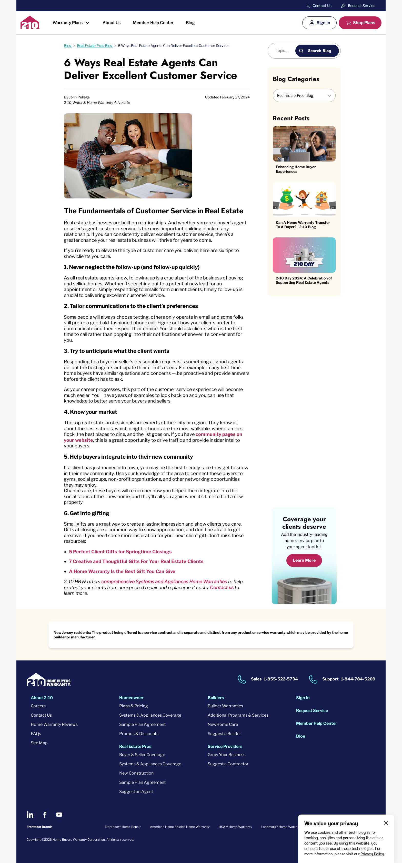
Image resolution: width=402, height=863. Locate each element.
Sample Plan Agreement (142, 724)
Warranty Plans (68, 22)
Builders (216, 697)
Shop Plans (364, 22)
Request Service (361, 5)
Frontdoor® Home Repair (123, 827)
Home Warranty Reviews (54, 724)
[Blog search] (284, 51)
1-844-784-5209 (358, 679)
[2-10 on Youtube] (59, 814)
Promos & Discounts (138, 733)
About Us (111, 22)
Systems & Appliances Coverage (150, 715)
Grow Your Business (226, 754)
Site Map (39, 742)
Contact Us (322, 6)
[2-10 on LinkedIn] (30, 814)
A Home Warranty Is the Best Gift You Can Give (122, 571)
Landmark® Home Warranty (281, 827)
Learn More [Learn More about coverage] (304, 560)
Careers (38, 706)
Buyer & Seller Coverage (142, 754)
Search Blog (319, 51)
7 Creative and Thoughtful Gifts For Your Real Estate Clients (136, 561)
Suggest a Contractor (228, 763)
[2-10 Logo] (30, 27)
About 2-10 (42, 697)
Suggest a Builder (224, 733)
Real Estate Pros (135, 746)
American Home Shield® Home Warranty (179, 827)
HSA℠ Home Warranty (235, 827)
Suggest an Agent (136, 791)
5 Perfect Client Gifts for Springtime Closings (120, 551)
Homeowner (131, 697)
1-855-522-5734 (281, 679)
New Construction (136, 773)
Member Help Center (153, 22)
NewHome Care (223, 724)
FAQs (36, 733)
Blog (190, 22)
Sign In (323, 22)
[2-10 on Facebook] (45, 814)
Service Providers (225, 746)
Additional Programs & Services (238, 715)
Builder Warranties (225, 706)
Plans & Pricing (133, 706)
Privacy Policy (372, 854)
